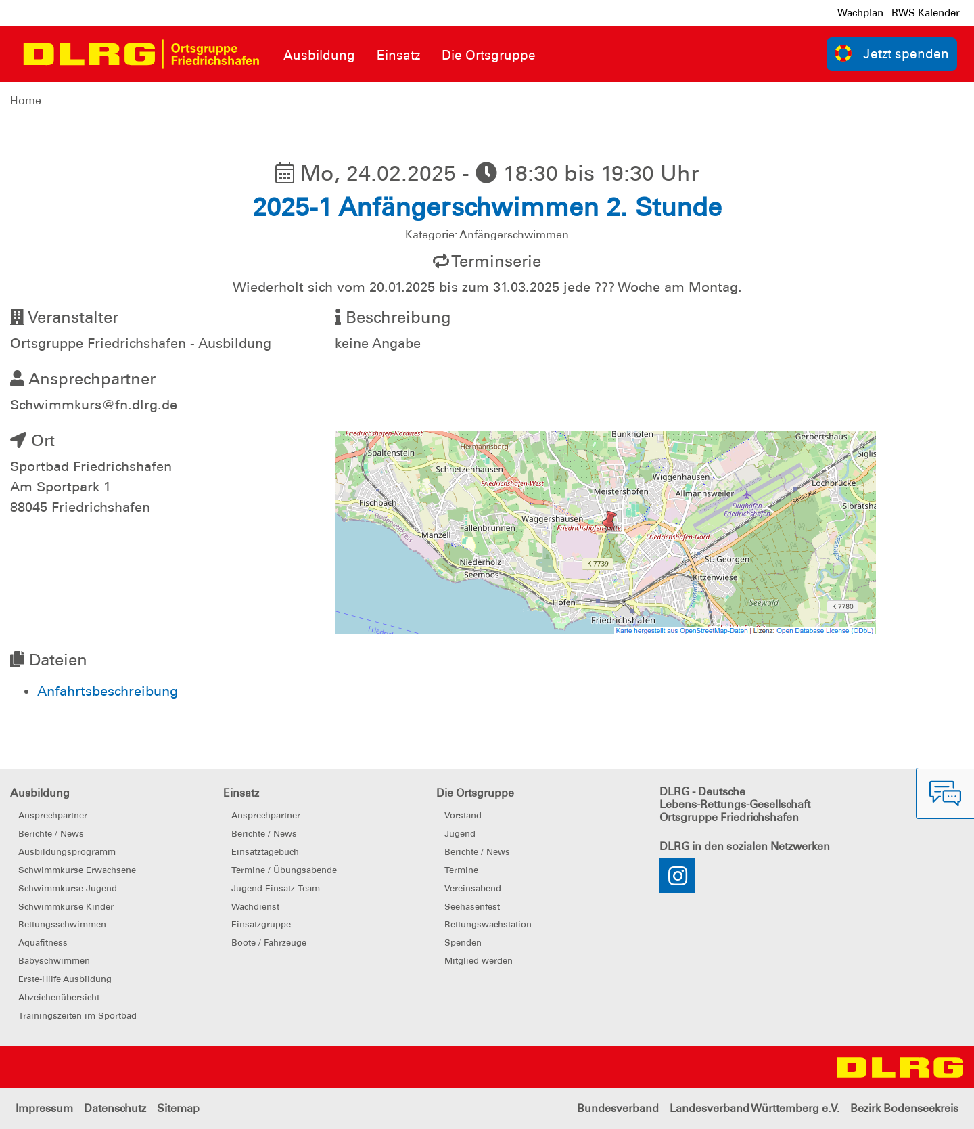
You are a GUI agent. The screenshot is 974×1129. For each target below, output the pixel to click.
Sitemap (178, 1108)
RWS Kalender (925, 13)
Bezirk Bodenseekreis (904, 1108)
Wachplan (860, 13)
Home (25, 100)
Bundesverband (618, 1108)
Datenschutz (115, 1108)
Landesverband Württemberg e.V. (754, 1108)
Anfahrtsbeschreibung (107, 691)
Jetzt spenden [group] (892, 53)
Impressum (44, 1108)
